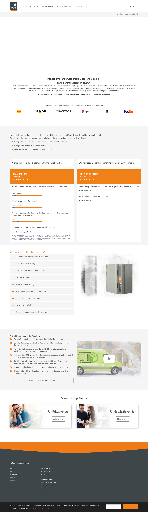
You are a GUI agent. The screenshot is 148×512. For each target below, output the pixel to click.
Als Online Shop (45, 471)
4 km (13, 219)
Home (25, 6)
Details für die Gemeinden (48, 482)
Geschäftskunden (64, 6)
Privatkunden (47, 6)
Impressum (43, 508)
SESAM (77, 6)
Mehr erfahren (35, 508)
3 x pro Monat (17, 193)
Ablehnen (113, 507)
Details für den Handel (47, 485)
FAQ (11, 471)
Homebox (34, 6)
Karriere (12, 477)
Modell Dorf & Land (47, 479)
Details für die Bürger (47, 488)
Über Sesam (13, 474)
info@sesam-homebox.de (129, 14)
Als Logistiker (45, 474)
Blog (86, 6)
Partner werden (46, 468)
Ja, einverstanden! (130, 507)
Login (134, 6)
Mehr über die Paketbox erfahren (42, 380)
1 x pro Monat (17, 205)
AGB (49, 508)
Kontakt (12, 480)
